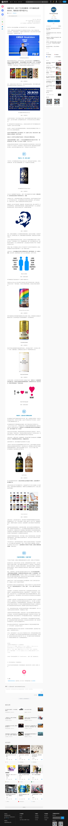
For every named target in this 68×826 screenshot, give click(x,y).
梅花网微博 (36, 817)
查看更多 (59, 26)
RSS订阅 (36, 819)
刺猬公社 (47, 74)
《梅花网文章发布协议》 (11, 680)
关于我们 (21, 815)
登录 (11, 686)
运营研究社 (47, 65)
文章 (55, 18)
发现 (15, 1)
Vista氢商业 (26, 728)
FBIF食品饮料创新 (7, 728)
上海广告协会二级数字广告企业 (24, 819)
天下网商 (6, 720)
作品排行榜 (44, 1)
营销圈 (20, 1)
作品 (52, 18)
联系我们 (21, 817)
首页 (11, 1)
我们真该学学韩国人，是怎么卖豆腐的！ (53, 46)
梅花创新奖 (46, 815)
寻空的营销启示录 (7, 712)
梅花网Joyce (26, 720)
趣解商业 (26, 712)
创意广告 (47, 88)
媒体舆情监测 (46, 817)
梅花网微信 (36, 815)
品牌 (9, 678)
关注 (53, 23)
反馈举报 (33, 680)
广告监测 (45, 819)
